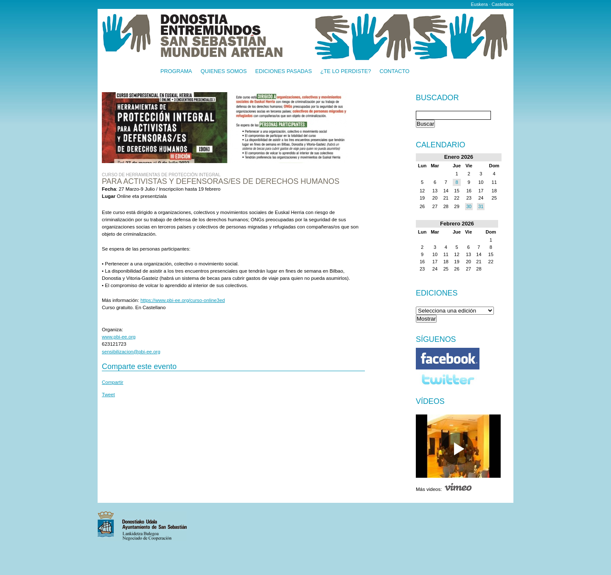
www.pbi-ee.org (118, 336)
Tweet (108, 394)
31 (480, 206)
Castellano (502, 4)
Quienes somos (224, 71)
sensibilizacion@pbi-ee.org (131, 351)
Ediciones (437, 293)
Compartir (112, 382)
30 (468, 206)
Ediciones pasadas (283, 71)
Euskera (479, 4)
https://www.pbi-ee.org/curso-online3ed (182, 300)
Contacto (394, 71)
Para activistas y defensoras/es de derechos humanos (220, 181)
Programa (176, 71)
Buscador (437, 98)
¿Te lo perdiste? (345, 71)
